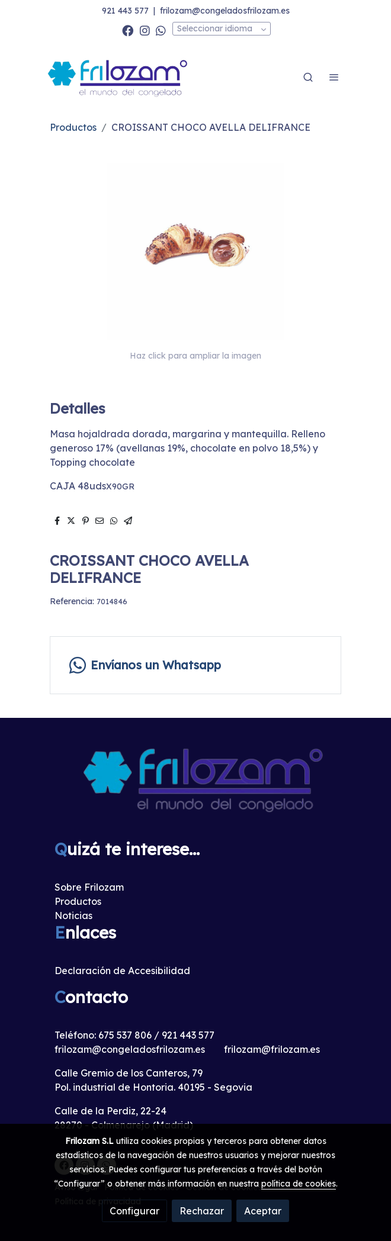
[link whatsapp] (161, 30)
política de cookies (298, 1183)
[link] (118, 77)
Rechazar (202, 1211)
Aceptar (262, 1211)
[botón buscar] (308, 77)
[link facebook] (127, 30)
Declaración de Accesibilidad (122, 970)
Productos (73, 127)
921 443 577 (125, 10)
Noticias (73, 915)
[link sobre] (195, 786)
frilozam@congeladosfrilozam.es (225, 10)
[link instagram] (145, 30)
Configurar (134, 1211)
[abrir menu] (334, 77)
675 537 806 (125, 1035)
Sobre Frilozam (89, 887)
